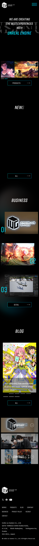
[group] (19, 69)
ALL (16, 176)
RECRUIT (28, 512)
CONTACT (5, 516)
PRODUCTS (16, 83)
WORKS (4, 507)
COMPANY (30, 507)
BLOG (22, 507)
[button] (5, 393)
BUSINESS (5, 512)
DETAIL (16, 304)
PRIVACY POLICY (17, 512)
